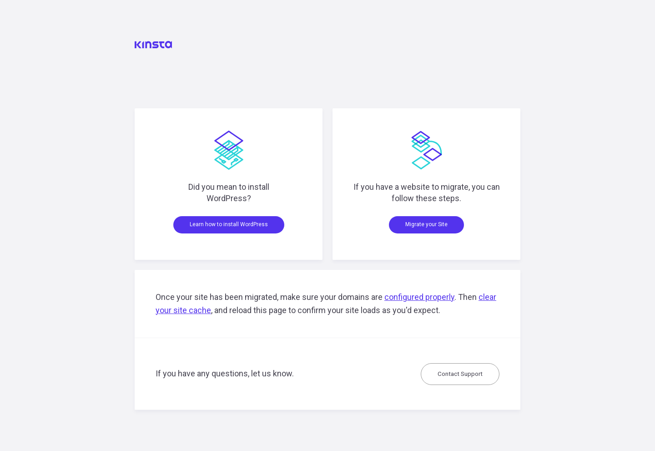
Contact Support (460, 373)
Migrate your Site (426, 224)
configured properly (419, 297)
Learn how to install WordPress (229, 224)
